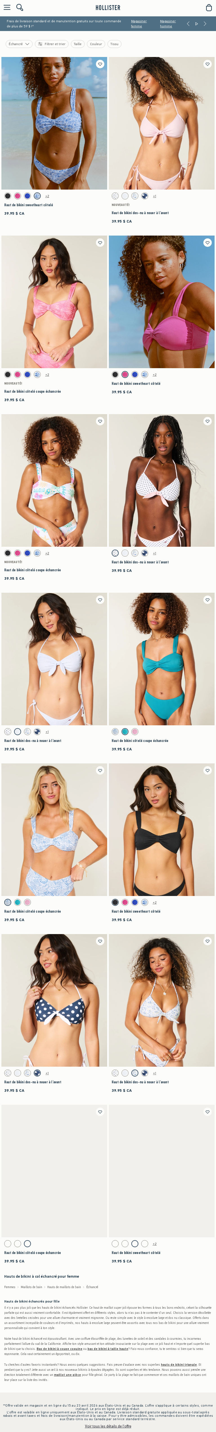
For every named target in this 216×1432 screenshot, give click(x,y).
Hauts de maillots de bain (64, 1287)
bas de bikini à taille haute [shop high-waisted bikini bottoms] (107, 1349)
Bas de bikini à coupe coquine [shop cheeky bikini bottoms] (59, 1349)
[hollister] (108, 8)
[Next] (205, 23)
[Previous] (188, 23)
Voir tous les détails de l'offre (108, 1426)
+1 (154, 196)
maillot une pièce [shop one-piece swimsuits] (67, 1375)
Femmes (9, 1287)
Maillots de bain (31, 1287)
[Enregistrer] (100, 64)
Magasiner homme (168, 23)
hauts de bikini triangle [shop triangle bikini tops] (179, 1365)
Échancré (92, 1287)
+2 (47, 196)
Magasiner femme (139, 23)
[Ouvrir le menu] (5, 8)
